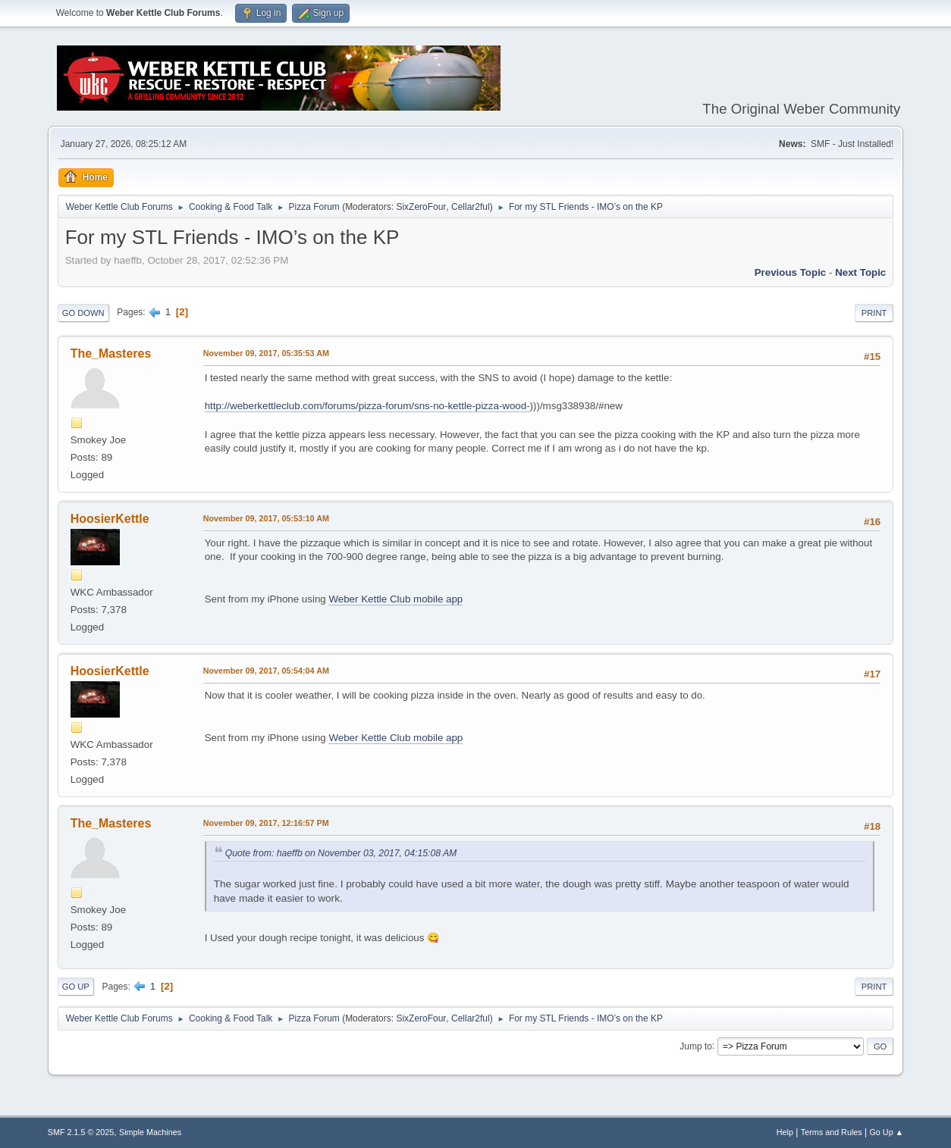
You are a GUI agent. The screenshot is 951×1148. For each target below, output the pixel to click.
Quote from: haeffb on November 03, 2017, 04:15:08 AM (341, 853)
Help (785, 1132)
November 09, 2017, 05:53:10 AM (266, 518)
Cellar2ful (470, 207)
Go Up (75, 986)
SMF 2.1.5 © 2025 (81, 1132)
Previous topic (791, 272)
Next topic (860, 272)
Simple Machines (150, 1132)
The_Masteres (111, 353)
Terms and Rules (831, 1132)
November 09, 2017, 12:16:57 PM (266, 822)
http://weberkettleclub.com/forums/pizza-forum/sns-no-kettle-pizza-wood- (367, 405)
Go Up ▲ (886, 1132)
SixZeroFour (421, 207)
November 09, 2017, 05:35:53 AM (266, 353)
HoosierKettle (110, 518)
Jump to (696, 1045)
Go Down (83, 312)
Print (874, 312)
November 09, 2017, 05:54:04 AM (266, 670)
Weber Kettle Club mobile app (395, 599)
